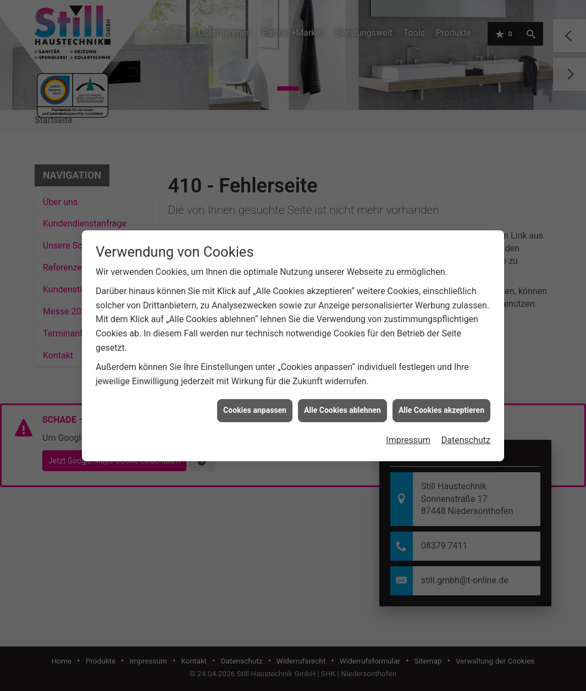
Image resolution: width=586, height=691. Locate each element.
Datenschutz (465, 436)
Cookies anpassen (254, 406)
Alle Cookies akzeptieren (441, 406)
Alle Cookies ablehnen (342, 406)
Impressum (408, 436)
